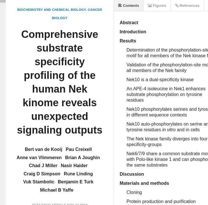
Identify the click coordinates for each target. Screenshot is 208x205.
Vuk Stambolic (38, 181)
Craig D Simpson (42, 173)
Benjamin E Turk (75, 181)
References (187, 5)
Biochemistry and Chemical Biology (51, 9)
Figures (157, 5)
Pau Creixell (79, 149)
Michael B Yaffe (56, 190)
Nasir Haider (74, 165)
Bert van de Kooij (43, 149)
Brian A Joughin (82, 157)
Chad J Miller (43, 165)
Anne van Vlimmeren (39, 157)
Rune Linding (78, 173)
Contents (128, 5)
